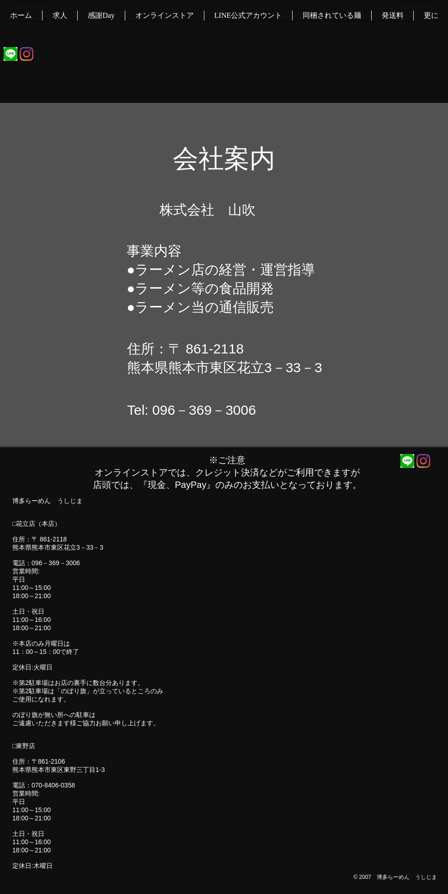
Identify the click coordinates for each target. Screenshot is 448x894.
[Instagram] (26, 54)
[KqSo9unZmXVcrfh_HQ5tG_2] (10, 54)
